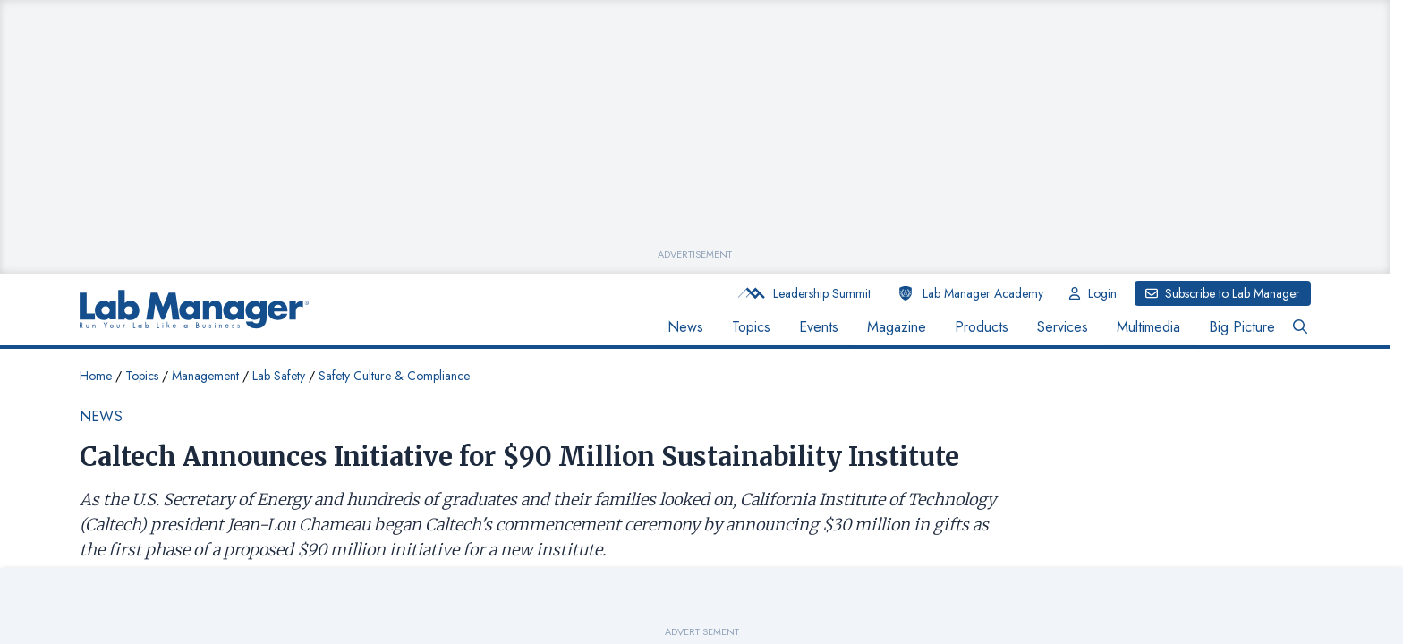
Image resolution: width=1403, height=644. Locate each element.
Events (818, 327)
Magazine (896, 327)
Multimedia (1148, 327)
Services (1062, 327)
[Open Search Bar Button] (1300, 327)
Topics (751, 327)
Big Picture (1242, 327)
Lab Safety (278, 376)
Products (981, 327)
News (685, 327)
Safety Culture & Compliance (394, 376)
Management (205, 376)
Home (96, 376)
